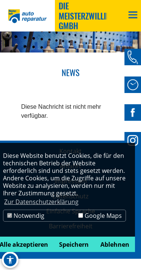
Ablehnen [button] (114, 244)
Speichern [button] (74, 244)
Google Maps (100, 216)
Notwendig (25, 216)
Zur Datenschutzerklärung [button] (41, 202)
